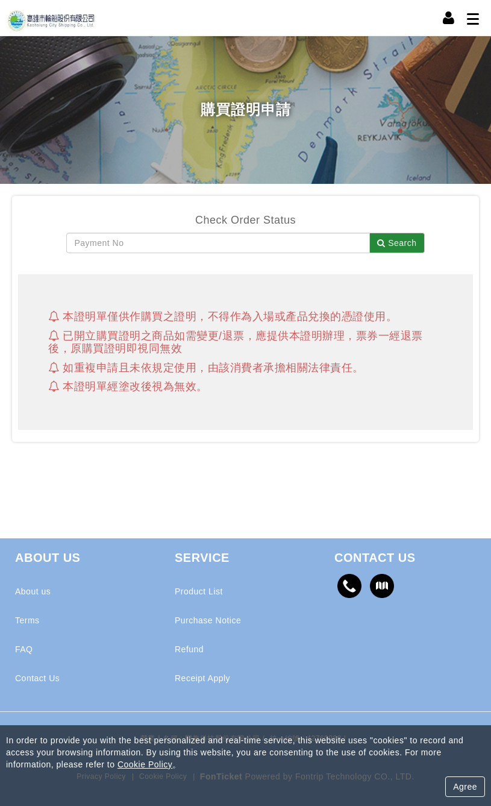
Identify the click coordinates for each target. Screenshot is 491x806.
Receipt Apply (202, 678)
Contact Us (37, 678)
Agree (465, 787)
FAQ (24, 649)
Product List (199, 591)
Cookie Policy (144, 764)
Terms (27, 620)
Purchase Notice (208, 620)
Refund (189, 649)
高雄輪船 (51, 18)
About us (33, 591)
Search (396, 243)
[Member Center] (449, 18)
